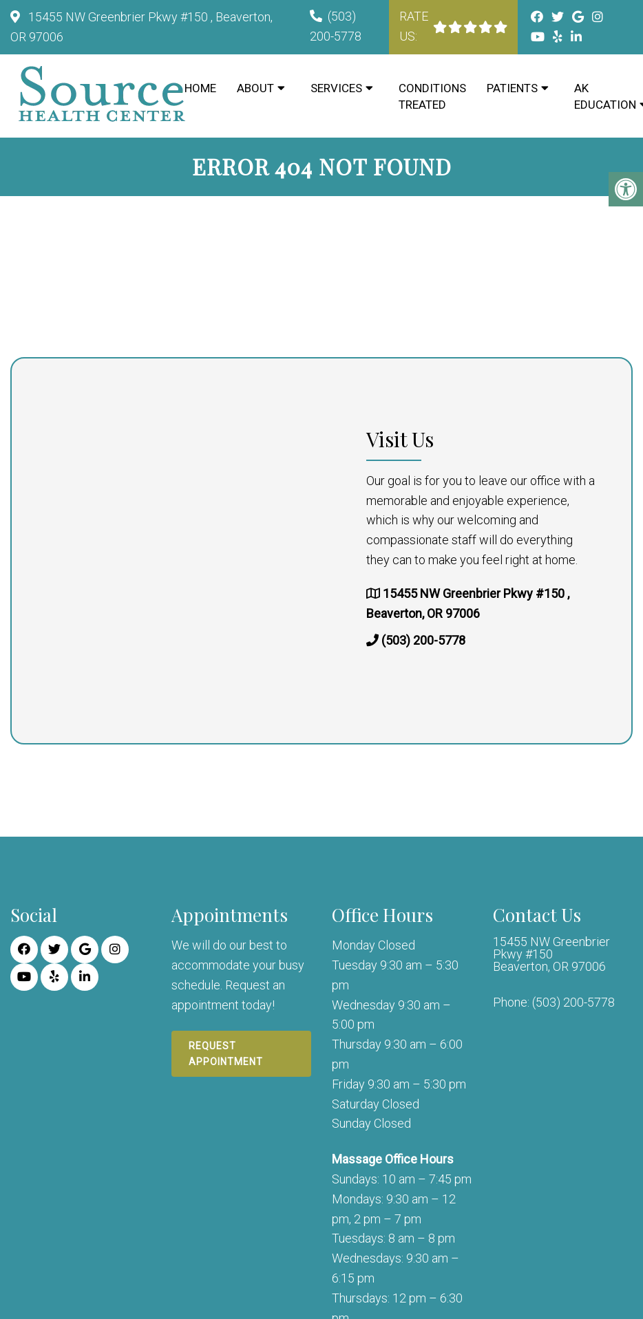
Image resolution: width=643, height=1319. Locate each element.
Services (336, 88)
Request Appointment (226, 1053)
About (255, 88)
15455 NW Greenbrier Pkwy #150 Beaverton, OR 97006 (551, 954)
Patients (512, 88)
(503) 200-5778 (423, 641)
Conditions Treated (432, 96)
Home (200, 88)
